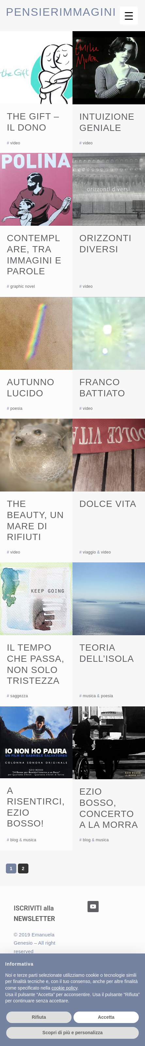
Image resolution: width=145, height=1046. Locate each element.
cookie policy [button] (64, 988)
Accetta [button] (106, 1017)
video (15, 143)
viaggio (89, 552)
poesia (16, 408)
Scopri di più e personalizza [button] (72, 1032)
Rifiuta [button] (39, 1017)
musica (89, 696)
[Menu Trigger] (129, 16)
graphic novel (22, 286)
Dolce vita (107, 504)
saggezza (19, 696)
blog (14, 840)
